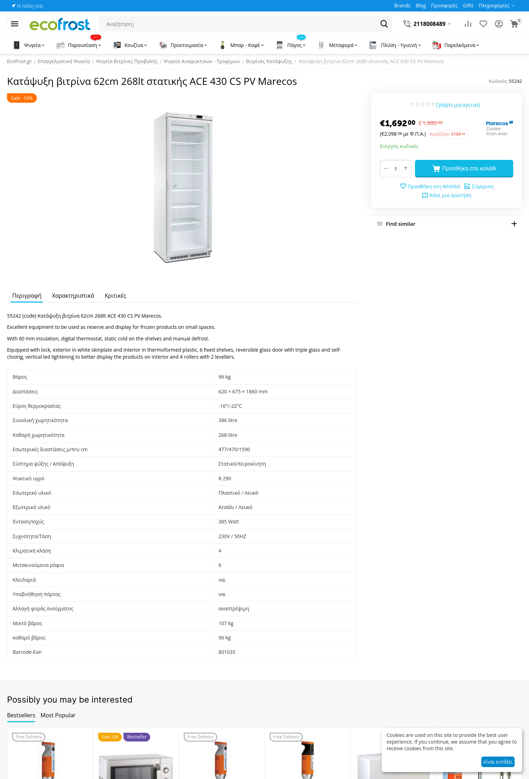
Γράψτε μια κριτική (458, 104)
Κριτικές (115, 295)
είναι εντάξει (498, 761)
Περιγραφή (26, 295)
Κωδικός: (498, 81)
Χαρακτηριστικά (73, 295)
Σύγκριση (478, 186)
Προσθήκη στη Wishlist (430, 186)
